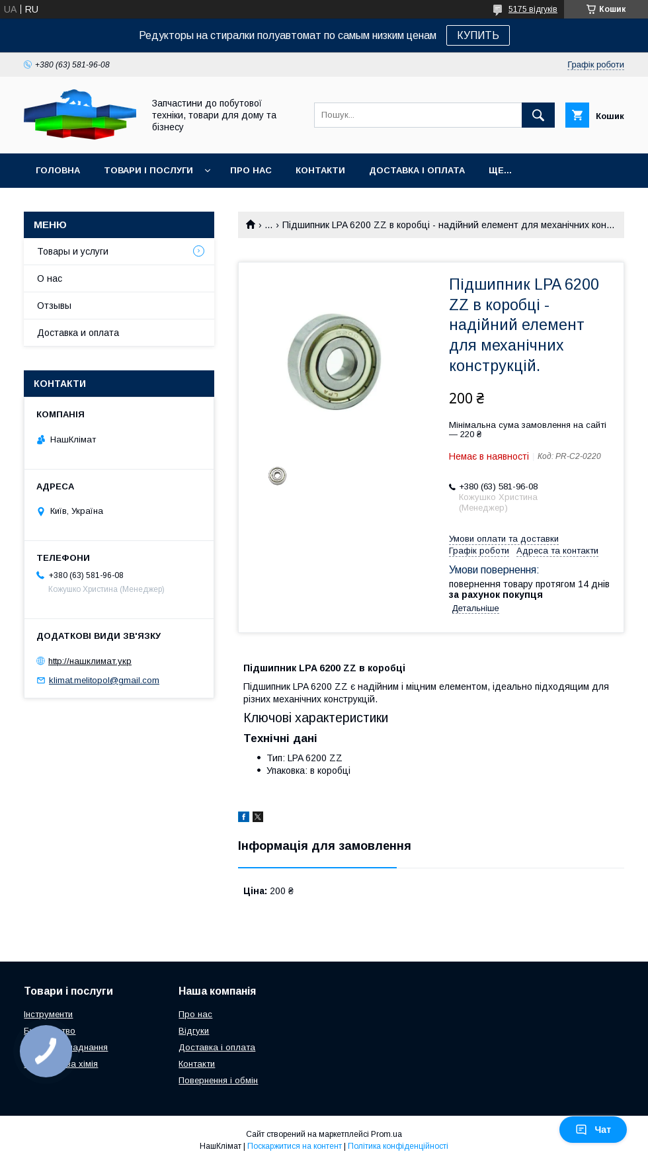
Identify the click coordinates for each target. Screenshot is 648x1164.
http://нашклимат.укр (90, 661)
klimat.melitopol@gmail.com (104, 680)
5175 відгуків (532, 9)
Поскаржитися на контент (294, 1146)
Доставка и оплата (78, 332)
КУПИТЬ (478, 35)
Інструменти (48, 1014)
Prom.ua (386, 1134)
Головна (58, 170)
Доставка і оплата (417, 170)
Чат (593, 1130)
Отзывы (54, 305)
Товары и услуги (72, 251)
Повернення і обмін (218, 1080)
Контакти (320, 170)
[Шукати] (538, 115)
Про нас (251, 170)
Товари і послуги (148, 170)
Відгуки (194, 1031)
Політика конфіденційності (398, 1146)
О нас (49, 278)
